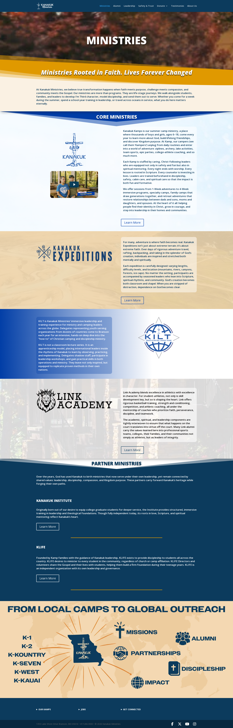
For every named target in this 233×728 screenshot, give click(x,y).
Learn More (132, 222)
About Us (192, 6)
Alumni (117, 6)
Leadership (129, 6)
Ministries (105, 6)
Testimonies (177, 6)
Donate (161, 6)
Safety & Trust (146, 6)
